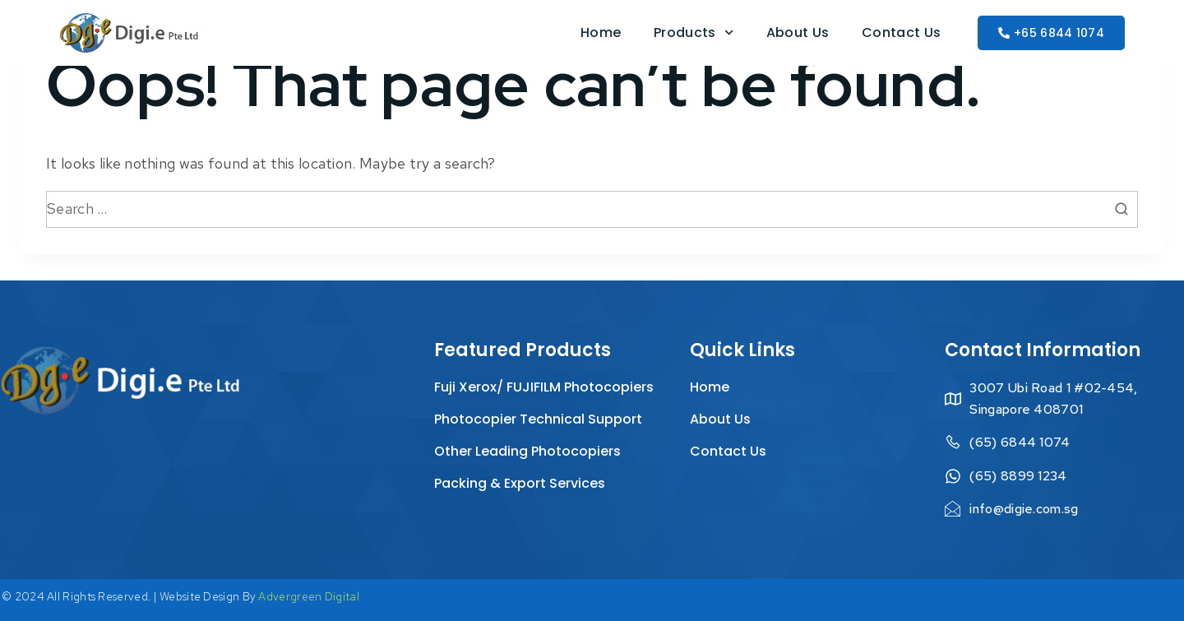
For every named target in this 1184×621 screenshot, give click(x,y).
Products (693, 32)
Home (600, 32)
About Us (797, 32)
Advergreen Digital (308, 596)
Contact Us (901, 32)
